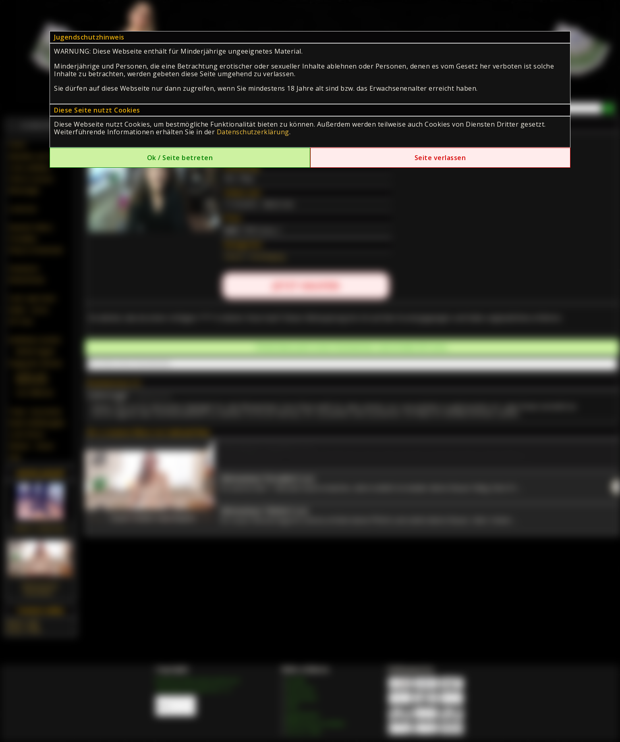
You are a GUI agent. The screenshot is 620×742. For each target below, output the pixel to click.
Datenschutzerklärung (253, 131)
